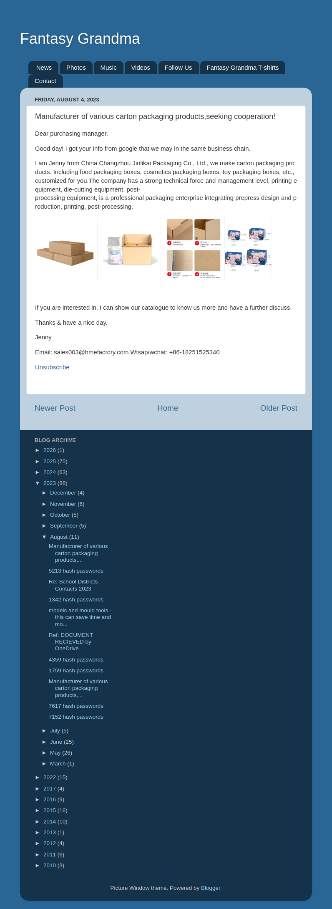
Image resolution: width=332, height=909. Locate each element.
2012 (50, 843)
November (64, 504)
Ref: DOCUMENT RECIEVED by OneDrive (71, 641)
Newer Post (55, 408)
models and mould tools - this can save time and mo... (80, 617)
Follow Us (178, 67)
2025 (50, 461)
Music (108, 67)
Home (167, 408)
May (56, 753)
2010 (50, 865)
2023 (50, 483)
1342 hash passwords (76, 599)
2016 (50, 799)
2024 (50, 472)
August (59, 537)
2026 (50, 450)
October (61, 515)
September (64, 526)
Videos (140, 67)
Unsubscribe (52, 367)
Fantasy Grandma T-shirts (242, 67)
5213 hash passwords (76, 571)
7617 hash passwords (76, 706)
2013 (50, 832)
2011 (50, 854)
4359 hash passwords (76, 659)
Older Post (278, 408)
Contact (45, 80)
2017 (50, 788)
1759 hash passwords (76, 670)
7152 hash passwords (76, 717)
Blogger (210, 888)
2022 (50, 777)
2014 (50, 821)
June (57, 742)
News (44, 67)
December (64, 493)
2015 (50, 810)
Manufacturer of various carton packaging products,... (78, 553)
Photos (76, 67)
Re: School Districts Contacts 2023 (73, 584)
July (56, 730)
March (58, 763)
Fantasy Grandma (80, 38)
